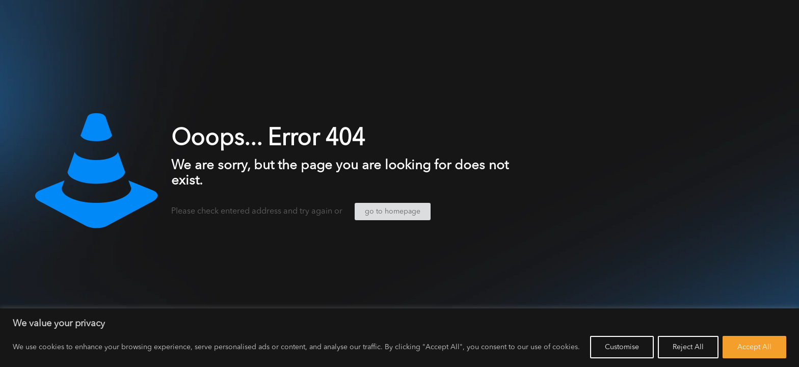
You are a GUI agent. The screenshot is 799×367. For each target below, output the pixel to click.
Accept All (754, 347)
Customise (622, 347)
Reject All (688, 347)
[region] (399, 337)
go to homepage (392, 211)
